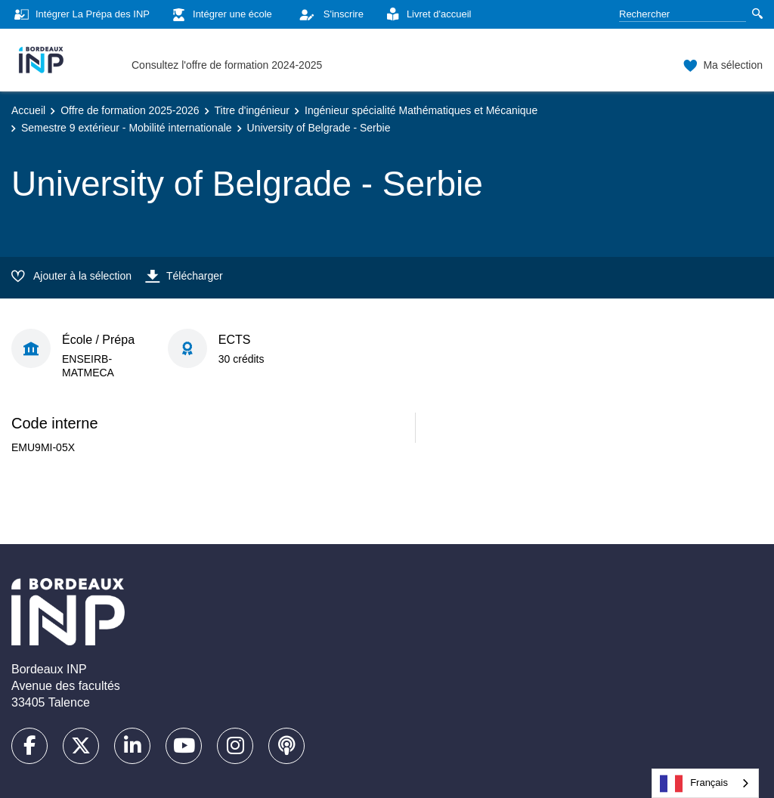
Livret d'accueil (427, 15)
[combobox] (705, 783)
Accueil (28, 110)
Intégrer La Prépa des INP (80, 15)
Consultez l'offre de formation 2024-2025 (227, 65)
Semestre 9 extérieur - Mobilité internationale (126, 128)
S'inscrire (327, 14)
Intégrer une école (220, 15)
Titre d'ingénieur (252, 110)
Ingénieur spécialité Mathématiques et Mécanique (421, 110)
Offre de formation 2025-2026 (129, 110)
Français (694, 784)
